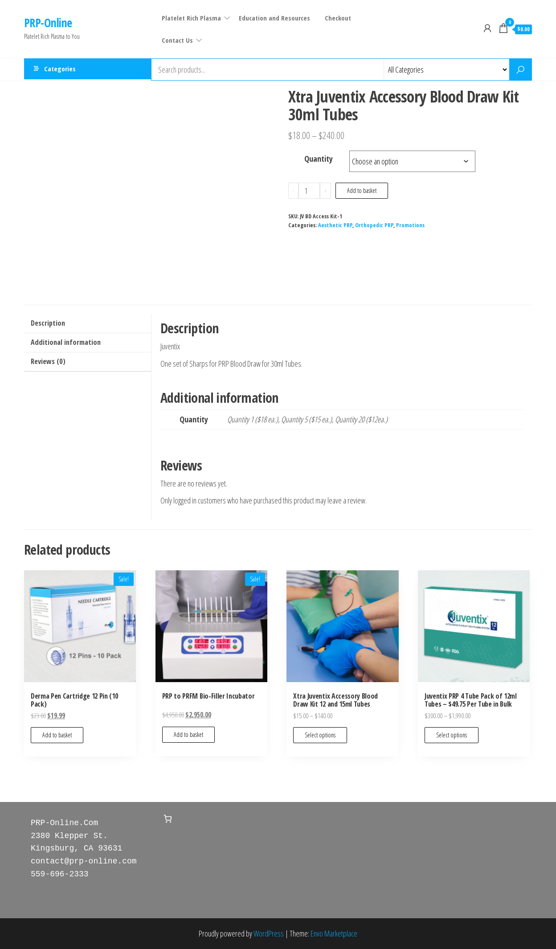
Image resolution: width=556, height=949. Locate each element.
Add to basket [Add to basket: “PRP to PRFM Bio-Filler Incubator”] (188, 734)
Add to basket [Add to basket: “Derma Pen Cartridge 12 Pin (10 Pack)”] (57, 735)
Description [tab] (48, 323)
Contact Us (176, 40)
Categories (60, 69)
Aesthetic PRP (335, 225)
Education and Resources (274, 17)
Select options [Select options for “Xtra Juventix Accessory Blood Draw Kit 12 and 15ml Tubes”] (320, 735)
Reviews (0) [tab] (48, 361)
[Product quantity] (309, 191)
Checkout (336, 17)
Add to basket (361, 190)
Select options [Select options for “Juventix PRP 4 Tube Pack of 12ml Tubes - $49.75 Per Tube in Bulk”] (451, 735)
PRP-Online (48, 23)
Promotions (410, 225)
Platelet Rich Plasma (191, 17)
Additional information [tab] (66, 342)
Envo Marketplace (334, 933)
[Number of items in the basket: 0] (168, 819)
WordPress (268, 933)
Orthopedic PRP (374, 225)
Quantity (318, 158)
